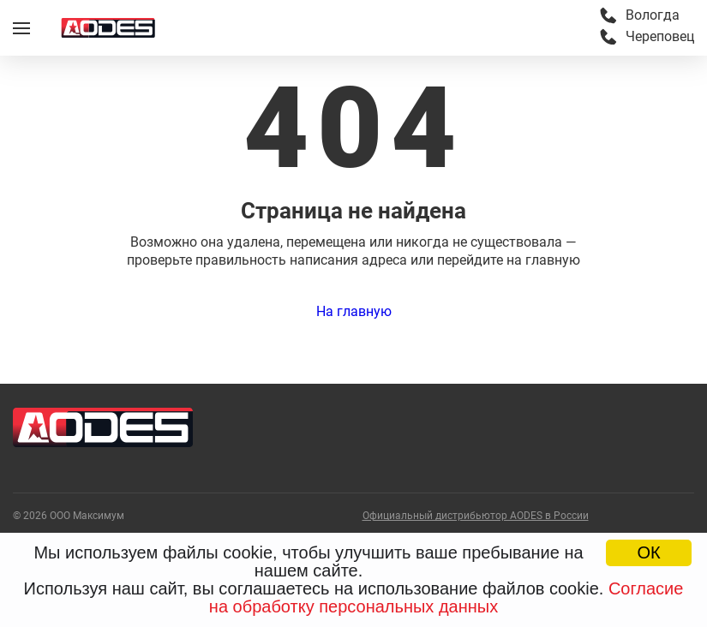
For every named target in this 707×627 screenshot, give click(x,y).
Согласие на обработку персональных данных (446, 597)
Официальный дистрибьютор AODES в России (475, 516)
